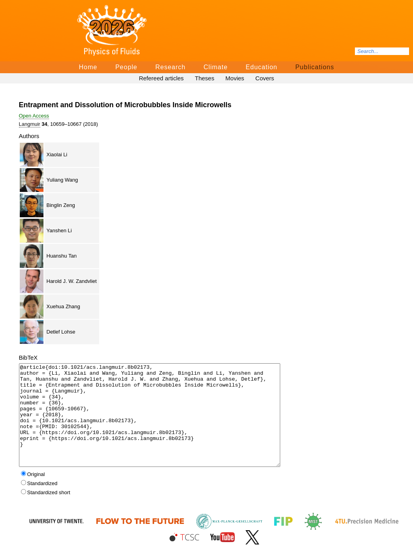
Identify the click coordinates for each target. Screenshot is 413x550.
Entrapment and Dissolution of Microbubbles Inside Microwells (125, 105)
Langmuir (29, 124)
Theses (204, 78)
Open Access (34, 116)
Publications (314, 67)
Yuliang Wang (62, 180)
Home (88, 67)
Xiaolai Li (57, 154)
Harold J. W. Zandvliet (72, 281)
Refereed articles (161, 78)
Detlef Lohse (61, 332)
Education (261, 67)
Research (170, 67)
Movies (234, 78)
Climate (216, 67)
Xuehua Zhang (63, 306)
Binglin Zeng (61, 205)
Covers (264, 78)
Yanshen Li (59, 230)
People (126, 67)
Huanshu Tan (62, 256)
